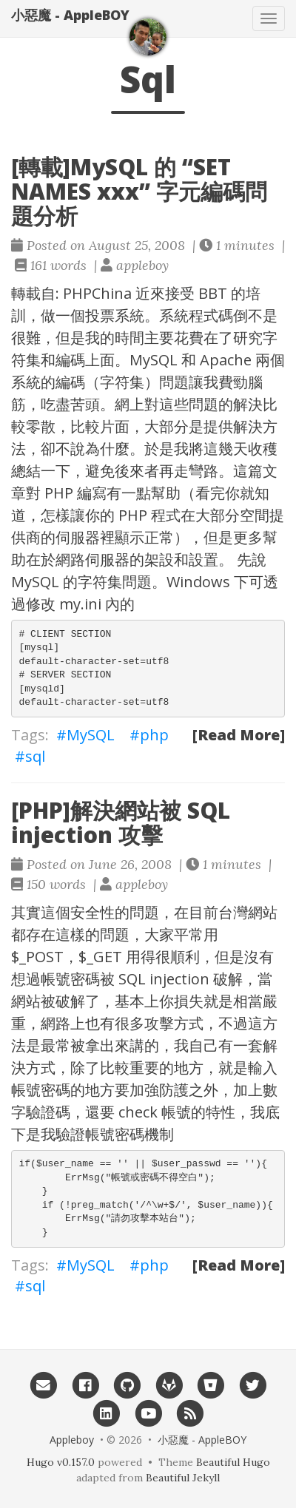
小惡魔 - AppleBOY (70, 15)
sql (35, 756)
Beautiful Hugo (233, 1462)
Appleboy (72, 1440)
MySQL (91, 735)
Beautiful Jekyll (183, 1477)
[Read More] (238, 735)
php (154, 735)
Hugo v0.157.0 (61, 1462)
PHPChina (97, 293)
